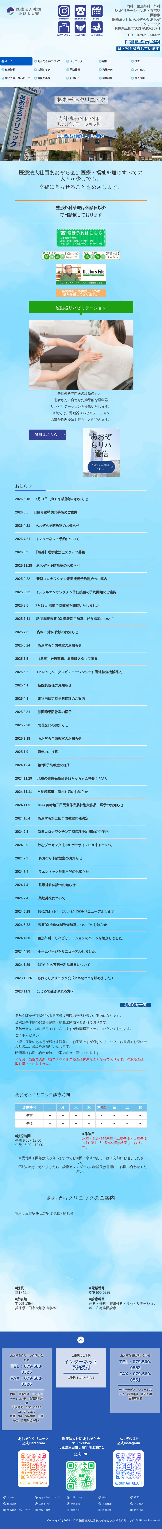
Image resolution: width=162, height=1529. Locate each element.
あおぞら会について (49, 61)
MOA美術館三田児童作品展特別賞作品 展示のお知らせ (80, 805)
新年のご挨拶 (48, 751)
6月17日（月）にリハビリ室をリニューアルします (76, 911)
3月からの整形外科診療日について (64, 964)
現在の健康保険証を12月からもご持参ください (73, 778)
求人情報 (140, 78)
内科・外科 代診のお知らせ (57, 632)
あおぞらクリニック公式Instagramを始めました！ (75, 978)
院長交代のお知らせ (53, 725)
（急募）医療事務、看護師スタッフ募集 (67, 658)
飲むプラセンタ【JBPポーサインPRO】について (75, 845)
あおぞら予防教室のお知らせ (57, 525)
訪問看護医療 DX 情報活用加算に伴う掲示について (75, 618)
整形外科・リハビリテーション (18, 78)
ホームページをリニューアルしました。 (68, 951)
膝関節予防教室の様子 (55, 711)
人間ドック (44, 69)
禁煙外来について (51, 898)
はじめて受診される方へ (55, 991)
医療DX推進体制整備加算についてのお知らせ (72, 924)
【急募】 (41, 552)
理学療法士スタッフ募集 (66, 552)
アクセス (140, 69)
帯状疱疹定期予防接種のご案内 (61, 698)
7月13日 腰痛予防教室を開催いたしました (67, 605)
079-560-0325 (148, 35)
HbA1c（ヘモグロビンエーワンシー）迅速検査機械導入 (79, 672)
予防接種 (75, 69)
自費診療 (107, 78)
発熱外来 (107, 69)
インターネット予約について (57, 539)
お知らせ (75, 78)
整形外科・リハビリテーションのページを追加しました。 (82, 938)
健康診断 (10, 69)
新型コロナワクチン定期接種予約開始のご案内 (71, 578)
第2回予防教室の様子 (54, 765)
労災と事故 (44, 78)
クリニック (76, 61)
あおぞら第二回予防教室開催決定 (63, 818)
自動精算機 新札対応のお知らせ (62, 791)
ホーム (9, 61)
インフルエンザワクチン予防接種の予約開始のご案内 (75, 592)
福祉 (104, 61)
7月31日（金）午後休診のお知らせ (61, 499)
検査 (137, 61)
